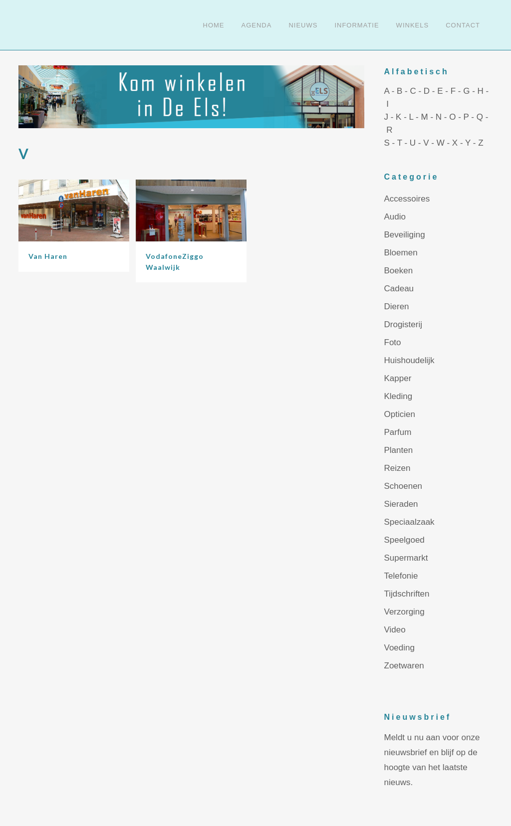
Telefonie (401, 576)
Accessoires (407, 199)
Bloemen (401, 252)
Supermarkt (406, 558)
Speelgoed (404, 540)
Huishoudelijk (409, 360)
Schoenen (403, 486)
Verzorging (404, 612)
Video (395, 629)
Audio (395, 216)
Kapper (398, 378)
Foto (392, 342)
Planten (398, 450)
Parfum (398, 432)
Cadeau (399, 288)
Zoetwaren (404, 665)
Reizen (397, 468)
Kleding (398, 396)
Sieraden (401, 504)
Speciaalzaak (409, 522)
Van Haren (47, 256)
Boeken (398, 270)
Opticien (399, 414)
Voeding (399, 647)
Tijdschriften (407, 594)
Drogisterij (403, 324)
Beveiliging (404, 234)
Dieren (396, 306)
